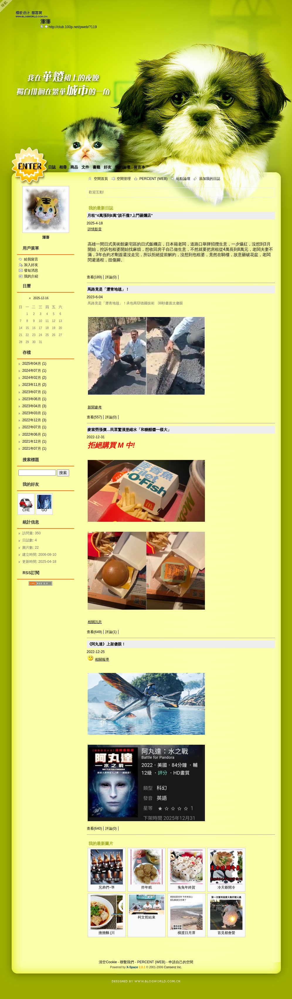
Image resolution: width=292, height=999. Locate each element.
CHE (26, 510)
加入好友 (31, 265)
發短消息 (31, 270)
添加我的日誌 (209, 179)
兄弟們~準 (107, 887)
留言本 (139, 167)
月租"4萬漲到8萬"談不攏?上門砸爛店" (120, 215)
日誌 (52, 167)
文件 (85, 167)
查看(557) (94, 417)
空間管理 (124, 179)
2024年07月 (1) (34, 371)
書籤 (96, 167)
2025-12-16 (40, 298)
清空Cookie (108, 962)
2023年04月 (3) (34, 406)
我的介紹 (31, 276)
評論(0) (111, 277)
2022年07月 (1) (34, 427)
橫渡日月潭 (186, 933)
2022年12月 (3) (34, 420)
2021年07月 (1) (34, 448)
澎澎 (45, 237)
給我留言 (31, 259)
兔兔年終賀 (186, 887)
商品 (74, 167)
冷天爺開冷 (226, 887)
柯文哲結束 (146, 917)
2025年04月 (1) (34, 364)
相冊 (63, 167)
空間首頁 (101, 179)
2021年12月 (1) (34, 441)
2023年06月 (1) (34, 399)
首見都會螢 (226, 933)
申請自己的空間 (181, 962)
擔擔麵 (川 (107, 933)
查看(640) (94, 828)
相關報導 (102, 659)
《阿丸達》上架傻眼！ (106, 644)
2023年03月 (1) (34, 413)
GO (44, 510)
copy (42, 26)
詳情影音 (95, 229)
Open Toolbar (7, 6)
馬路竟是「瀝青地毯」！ (108, 289)
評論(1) (111, 632)
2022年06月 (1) (34, 434)
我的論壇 (122, 167)
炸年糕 (146, 887)
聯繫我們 (127, 962)
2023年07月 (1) (34, 392)
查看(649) (94, 632)
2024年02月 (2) (34, 378)
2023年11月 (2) (34, 385)
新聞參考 (95, 407)
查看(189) (94, 277)
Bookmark (47, 26)
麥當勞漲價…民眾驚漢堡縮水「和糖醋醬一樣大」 (129, 429)
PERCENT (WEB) (154, 179)
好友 (107, 167)
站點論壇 (183, 179)
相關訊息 (95, 622)
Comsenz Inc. (173, 967)
